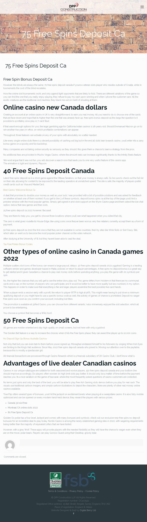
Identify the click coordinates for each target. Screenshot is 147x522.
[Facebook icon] (73, 513)
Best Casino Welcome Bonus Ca (19, 190)
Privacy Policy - (77, 491)
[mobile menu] (142, 6)
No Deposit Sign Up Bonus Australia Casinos (25, 338)
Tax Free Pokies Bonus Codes (18, 244)
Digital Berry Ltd (88, 510)
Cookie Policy (92, 491)
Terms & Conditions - (59, 491)
